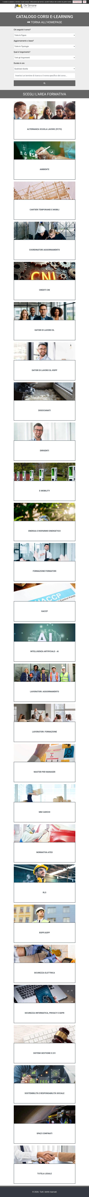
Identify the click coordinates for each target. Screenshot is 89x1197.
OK (85, 2)
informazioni (77, 2)
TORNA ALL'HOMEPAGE (44, 22)
